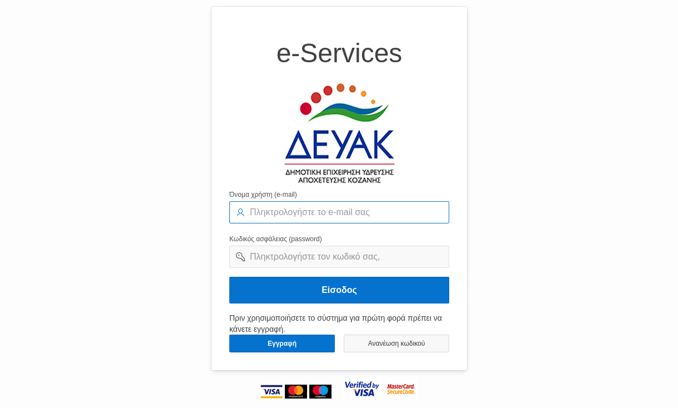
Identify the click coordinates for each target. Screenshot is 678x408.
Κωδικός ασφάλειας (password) (275, 239)
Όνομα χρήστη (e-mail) (263, 194)
